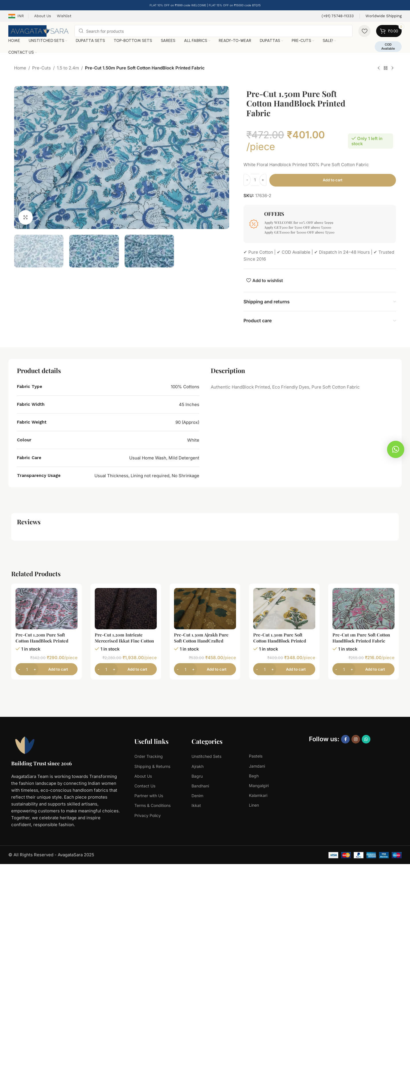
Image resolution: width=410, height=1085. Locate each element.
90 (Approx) (187, 422)
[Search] (213, 31)
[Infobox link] (338, 16)
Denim (197, 795)
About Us (143, 776)
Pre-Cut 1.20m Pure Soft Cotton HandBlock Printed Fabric (42, 641)
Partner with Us (148, 795)
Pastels (255, 756)
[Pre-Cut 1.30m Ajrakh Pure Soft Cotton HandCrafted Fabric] (205, 608)
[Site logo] (38, 30)
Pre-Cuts (41, 68)
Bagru (197, 776)
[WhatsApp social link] (366, 739)
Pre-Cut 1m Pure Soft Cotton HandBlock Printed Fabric (361, 638)
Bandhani (200, 785)
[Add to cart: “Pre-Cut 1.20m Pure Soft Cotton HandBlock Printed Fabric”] (47, 669)
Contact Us (144, 785)
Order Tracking (148, 756)
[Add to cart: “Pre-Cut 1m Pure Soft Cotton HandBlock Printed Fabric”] (363, 669)
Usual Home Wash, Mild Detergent (164, 458)
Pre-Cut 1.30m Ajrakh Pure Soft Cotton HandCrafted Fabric (201, 641)
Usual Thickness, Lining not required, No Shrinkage (146, 475)
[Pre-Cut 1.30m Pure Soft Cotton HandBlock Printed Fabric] (284, 608)
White (193, 440)
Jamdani (257, 766)
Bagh (254, 775)
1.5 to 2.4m (68, 68)
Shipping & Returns (152, 766)
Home (20, 68)
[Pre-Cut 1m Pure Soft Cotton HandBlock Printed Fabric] (363, 608)
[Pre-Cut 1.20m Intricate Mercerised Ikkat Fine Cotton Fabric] (126, 608)
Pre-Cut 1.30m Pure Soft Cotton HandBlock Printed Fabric (279, 641)
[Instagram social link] (355, 739)
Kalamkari (258, 795)
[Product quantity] (255, 180)
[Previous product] (378, 68)
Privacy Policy (147, 815)
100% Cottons (185, 386)
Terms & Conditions (152, 805)
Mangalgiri (259, 785)
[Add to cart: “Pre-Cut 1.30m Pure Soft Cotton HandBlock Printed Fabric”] (284, 669)
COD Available (388, 46)
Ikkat (196, 805)
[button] (395, 449)
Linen (254, 805)
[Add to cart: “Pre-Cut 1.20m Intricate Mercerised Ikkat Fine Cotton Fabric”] (126, 669)
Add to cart (333, 180)
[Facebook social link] (345, 739)
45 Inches (189, 404)
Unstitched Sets (206, 756)
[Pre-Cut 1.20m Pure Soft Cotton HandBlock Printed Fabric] (47, 608)
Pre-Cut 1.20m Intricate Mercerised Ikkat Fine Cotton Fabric (124, 641)
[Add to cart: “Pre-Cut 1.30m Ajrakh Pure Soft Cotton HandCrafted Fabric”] (205, 669)
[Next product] (392, 68)
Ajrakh (198, 766)
